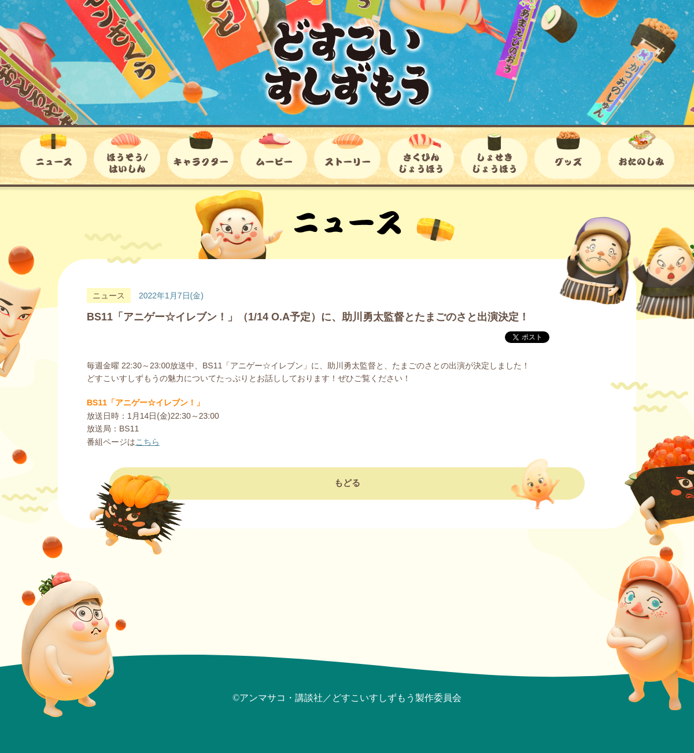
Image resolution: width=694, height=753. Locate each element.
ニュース (53, 154)
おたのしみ (641, 154)
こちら (147, 441)
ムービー (274, 154)
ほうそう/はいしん (127, 154)
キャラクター (200, 154)
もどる (347, 506)
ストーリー (347, 154)
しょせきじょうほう (494, 154)
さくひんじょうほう (420, 154)
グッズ (567, 154)
